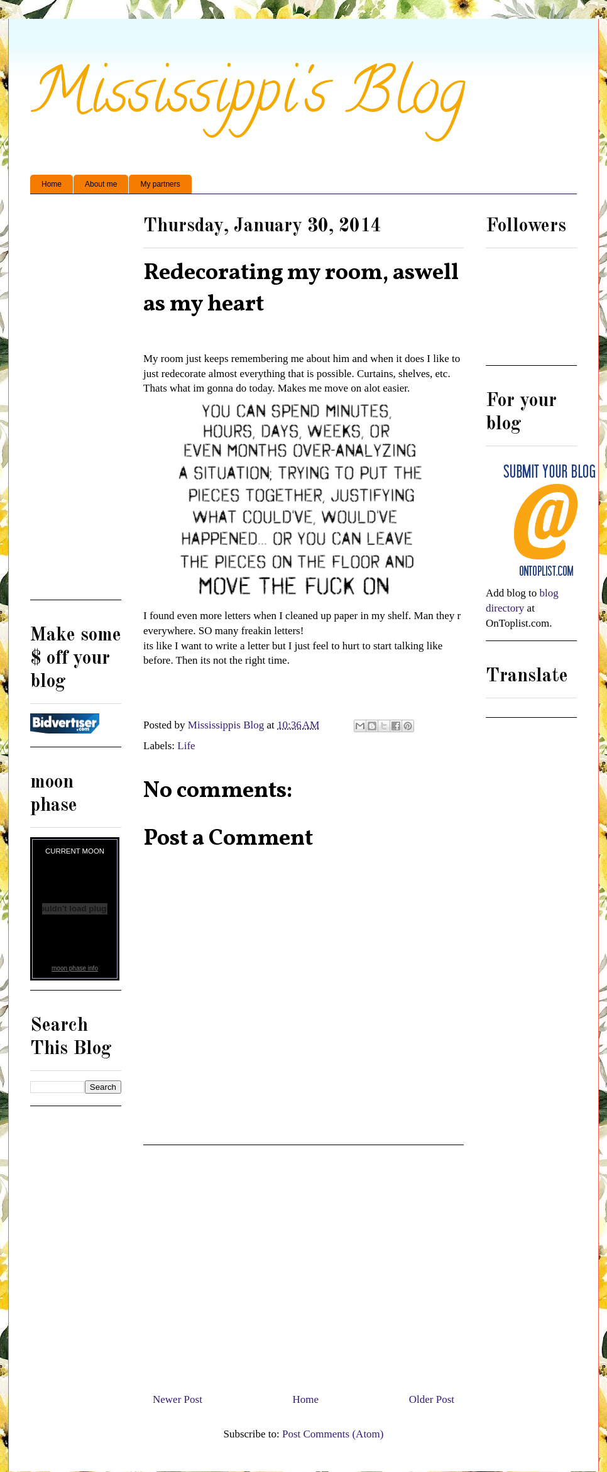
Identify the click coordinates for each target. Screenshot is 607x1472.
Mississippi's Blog (248, 98)
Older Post (431, 1399)
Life (186, 746)
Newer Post (177, 1399)
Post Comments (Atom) (333, 1434)
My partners (160, 184)
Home (51, 184)
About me (101, 184)
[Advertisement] (303, 1264)
